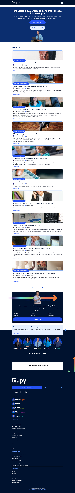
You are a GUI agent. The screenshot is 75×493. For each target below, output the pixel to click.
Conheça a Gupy (37, 27)
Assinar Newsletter (37, 22)
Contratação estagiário (16, 463)
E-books (13, 471)
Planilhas (14, 476)
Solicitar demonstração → (27, 387)
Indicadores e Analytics (17, 435)
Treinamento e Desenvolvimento (18, 428)
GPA (12, 446)
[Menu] (62, 2)
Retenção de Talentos (16, 433)
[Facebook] (12, 392)
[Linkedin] (21, 392)
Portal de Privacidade (42, 489)
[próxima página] (45, 287)
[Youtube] (16, 392)
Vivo (13, 448)
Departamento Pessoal (16, 426)
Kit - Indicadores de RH (17, 456)
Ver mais (16, 333)
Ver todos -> (37, 319)
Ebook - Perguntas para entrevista (19, 454)
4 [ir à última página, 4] (42, 287)
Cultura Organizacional (16, 430)
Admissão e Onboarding (17, 424)
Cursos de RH (15, 458)
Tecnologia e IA (15, 437)
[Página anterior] (29, 287)
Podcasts (14, 478)
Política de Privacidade (33, 489)
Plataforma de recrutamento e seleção (20, 465)
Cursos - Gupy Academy (17, 480)
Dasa (13, 443)
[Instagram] (26, 392)
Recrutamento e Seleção (17, 421)
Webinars (14, 473)
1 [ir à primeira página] (32, 287)
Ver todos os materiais (16, 482)
